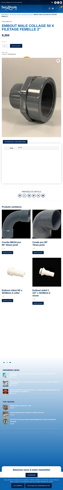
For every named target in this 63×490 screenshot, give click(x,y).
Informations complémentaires (15, 142)
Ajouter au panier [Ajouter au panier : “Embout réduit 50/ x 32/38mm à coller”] (7, 300)
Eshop (19, 14)
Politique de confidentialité (38, 485)
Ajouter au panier (16, 46)
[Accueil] (9, 8)
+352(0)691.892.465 (12, 354)
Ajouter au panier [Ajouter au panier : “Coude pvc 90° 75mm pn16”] (38, 252)
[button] (52, 2)
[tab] (15, 142)
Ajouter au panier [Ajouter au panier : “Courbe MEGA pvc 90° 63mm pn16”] (7, 252)
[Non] (60, 484)
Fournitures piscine (27, 14)
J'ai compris (17, 485)
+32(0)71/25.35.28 (12, 347)
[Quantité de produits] (5, 46)
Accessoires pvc (7, 21)
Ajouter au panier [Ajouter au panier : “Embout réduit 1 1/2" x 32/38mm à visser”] (38, 303)
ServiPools (13, 14)
